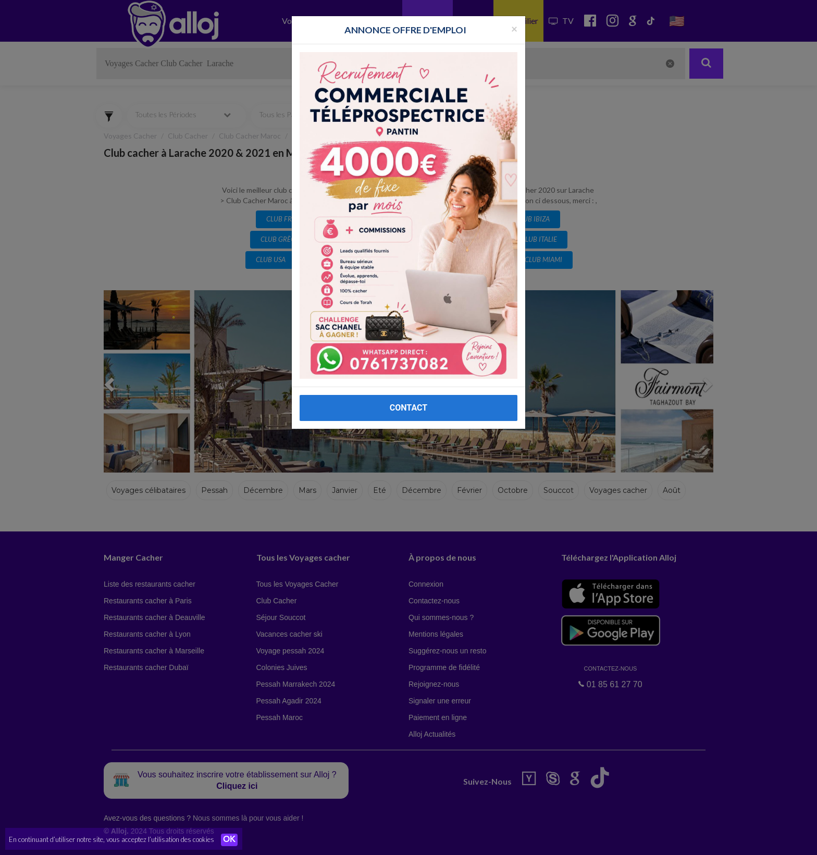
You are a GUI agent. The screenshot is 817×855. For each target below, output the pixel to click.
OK (229, 840)
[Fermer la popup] (514, 28)
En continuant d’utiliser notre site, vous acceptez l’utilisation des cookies (111, 839)
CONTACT (408, 408)
